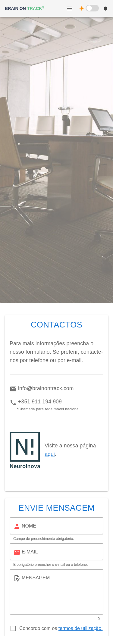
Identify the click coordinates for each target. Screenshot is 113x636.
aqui (50, 454)
